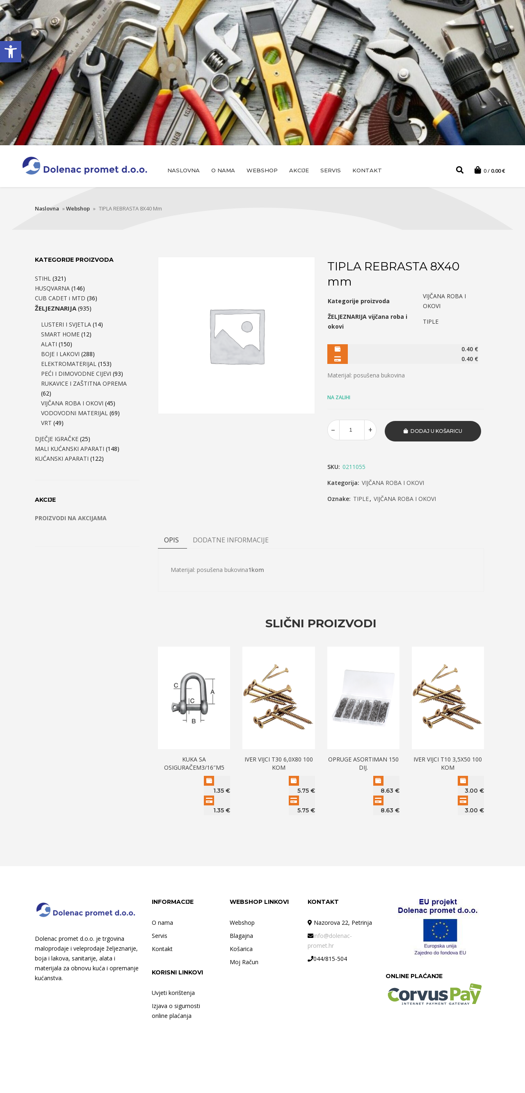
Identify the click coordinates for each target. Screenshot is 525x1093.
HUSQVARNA (52, 289)
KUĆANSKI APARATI (62, 460)
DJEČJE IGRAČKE (56, 440)
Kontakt (367, 170)
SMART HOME (60, 335)
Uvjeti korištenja (173, 992)
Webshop (262, 170)
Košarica (241, 948)
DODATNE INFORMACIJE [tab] (231, 539)
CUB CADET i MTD (60, 299)
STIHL (43, 280)
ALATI (49, 345)
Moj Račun (244, 961)
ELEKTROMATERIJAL (68, 365)
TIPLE (361, 499)
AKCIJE (299, 170)
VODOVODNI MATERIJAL (74, 414)
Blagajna (241, 935)
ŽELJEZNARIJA (55, 309)
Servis (330, 170)
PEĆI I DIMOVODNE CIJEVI (76, 375)
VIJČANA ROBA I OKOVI (393, 483)
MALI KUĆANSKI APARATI (69, 450)
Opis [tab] (171, 539)
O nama (223, 170)
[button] (10, 51)
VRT (46, 424)
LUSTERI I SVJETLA (66, 325)
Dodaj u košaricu (436, 431)
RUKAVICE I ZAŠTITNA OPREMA (84, 385)
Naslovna (183, 170)
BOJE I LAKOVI (60, 355)
